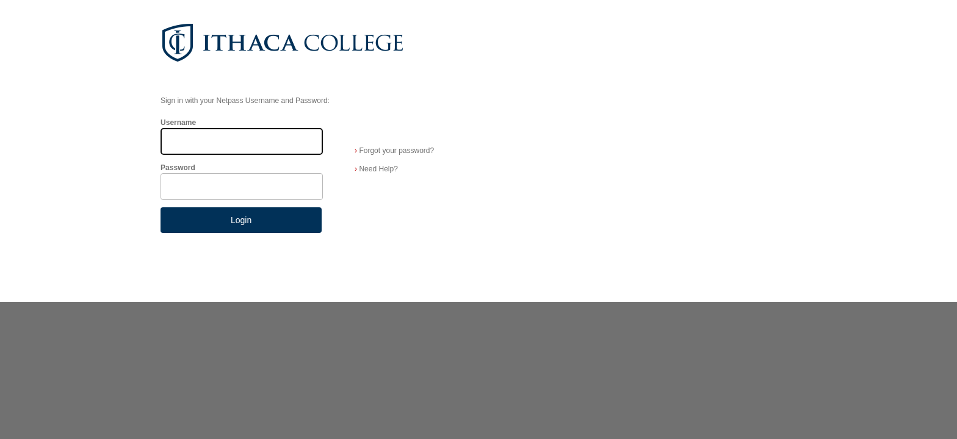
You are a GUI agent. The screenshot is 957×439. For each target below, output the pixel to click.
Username (178, 122)
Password (178, 167)
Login (241, 220)
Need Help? (376, 169)
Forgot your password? (394, 150)
